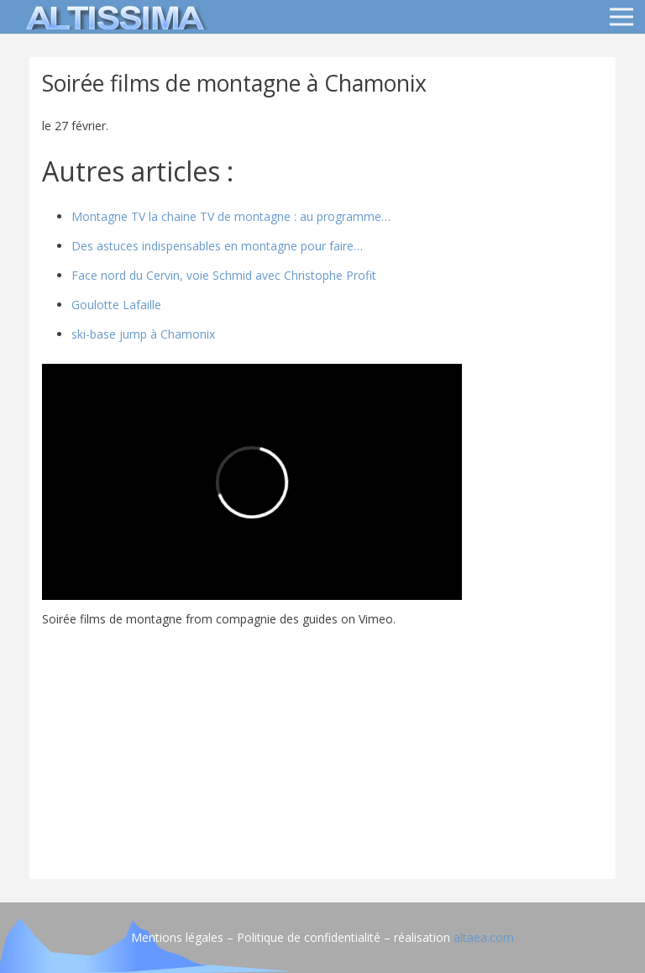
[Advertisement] (322, 748)
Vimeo (376, 619)
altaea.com (484, 937)
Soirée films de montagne (112, 619)
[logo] (112, 16)
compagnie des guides (277, 619)
